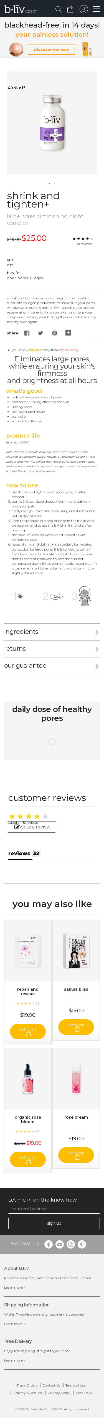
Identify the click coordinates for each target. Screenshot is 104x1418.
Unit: (10, 259)
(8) (37, 1003)
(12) (37, 1131)
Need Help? (84, 1393)
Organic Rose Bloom (28, 1119)
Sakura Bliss (76, 989)
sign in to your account (83, 10)
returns (15, 648)
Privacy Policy (59, 1393)
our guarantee (25, 665)
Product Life (23, 435)
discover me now (51, 49)
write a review (32, 827)
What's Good (24, 391)
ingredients (21, 631)
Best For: (14, 272)
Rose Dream (76, 1117)
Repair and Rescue (28, 991)
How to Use (22, 485)
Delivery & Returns (27, 1393)
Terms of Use (75, 1385)
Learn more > (15, 1287)
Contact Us (51, 1385)
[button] (49, 184)
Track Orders (27, 1385)
